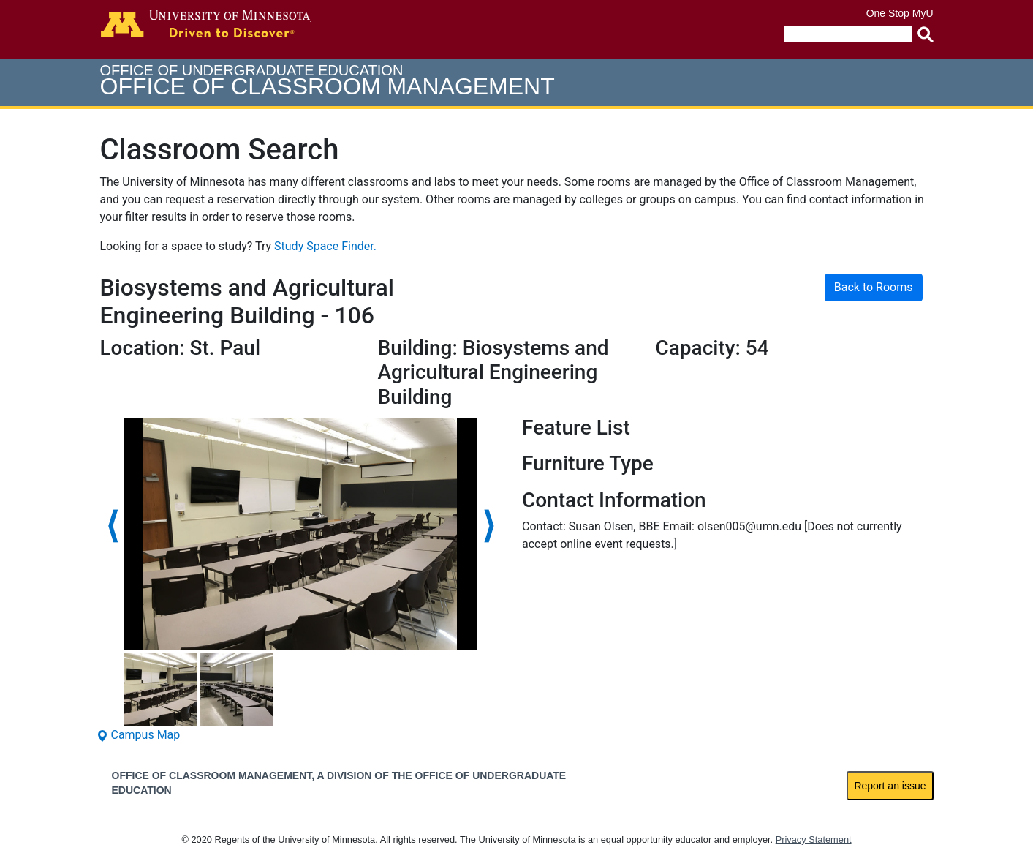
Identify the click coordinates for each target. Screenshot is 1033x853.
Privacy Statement (814, 839)
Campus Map (139, 735)
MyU (923, 13)
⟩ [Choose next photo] (489, 525)
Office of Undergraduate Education (327, 80)
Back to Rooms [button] (873, 287)
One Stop (887, 13)
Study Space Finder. (325, 246)
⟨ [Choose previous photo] (112, 525)
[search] (848, 34)
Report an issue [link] (890, 786)
